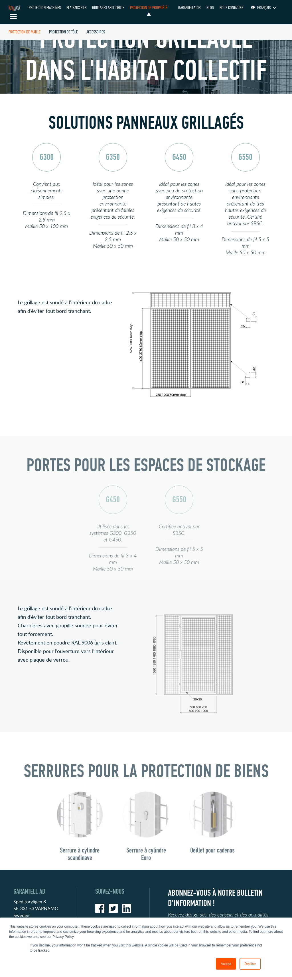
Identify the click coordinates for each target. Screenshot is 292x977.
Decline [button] (250, 964)
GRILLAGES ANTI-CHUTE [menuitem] (108, 7)
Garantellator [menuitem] (189, 7)
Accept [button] (226, 964)
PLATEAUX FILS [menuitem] (76, 7)
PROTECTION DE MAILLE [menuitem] (24, 32)
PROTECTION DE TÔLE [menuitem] (63, 32)
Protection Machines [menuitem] (45, 7)
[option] (46, 195)
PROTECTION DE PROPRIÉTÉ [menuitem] (148, 7)
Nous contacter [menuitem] (232, 7)
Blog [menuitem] (210, 7)
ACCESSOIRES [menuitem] (95, 32)
